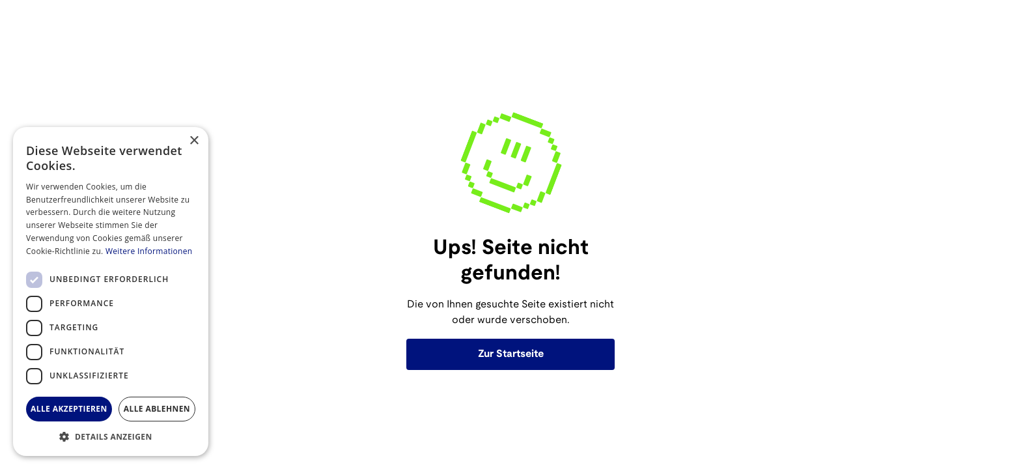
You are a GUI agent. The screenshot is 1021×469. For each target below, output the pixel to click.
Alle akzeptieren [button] (69, 408)
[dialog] (110, 291)
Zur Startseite (511, 354)
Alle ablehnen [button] (157, 408)
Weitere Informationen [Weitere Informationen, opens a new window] (149, 251)
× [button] (194, 141)
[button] (110, 436)
